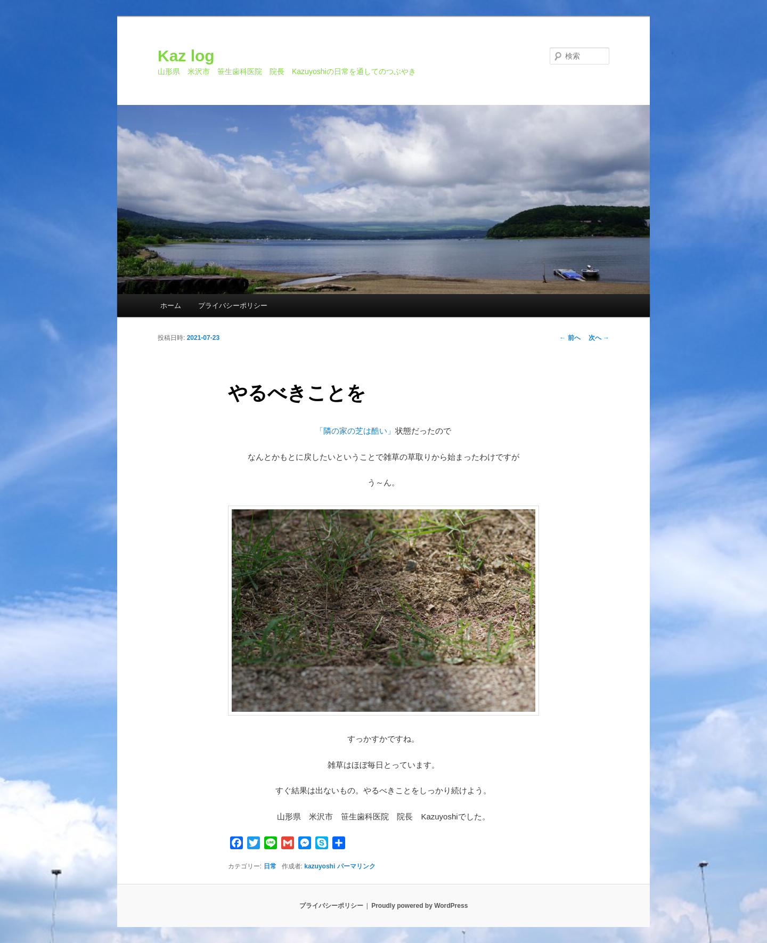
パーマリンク (356, 866)
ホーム (170, 306)
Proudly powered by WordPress (419, 905)
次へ (599, 338)
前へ (569, 338)
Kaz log (186, 55)
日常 (270, 866)
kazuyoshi (319, 866)
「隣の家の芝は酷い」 (355, 430)
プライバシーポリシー (232, 306)
